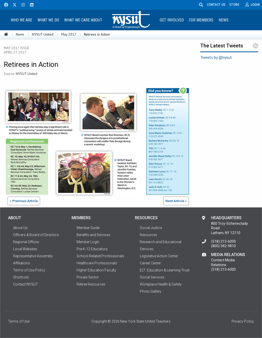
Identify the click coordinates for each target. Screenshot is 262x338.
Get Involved (172, 20)
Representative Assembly (33, 256)
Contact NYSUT (25, 284)
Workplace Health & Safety (161, 284)
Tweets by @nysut (216, 57)
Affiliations (21, 263)
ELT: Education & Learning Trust (164, 270)
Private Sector (88, 277)
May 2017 (68, 34)
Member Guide (88, 228)
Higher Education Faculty (96, 270)
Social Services (152, 277)
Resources (148, 235)
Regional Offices (26, 242)
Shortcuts (21, 277)
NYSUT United (42, 34)
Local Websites (25, 249)
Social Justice (151, 228)
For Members (201, 20)
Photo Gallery (150, 291)
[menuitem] (21, 20)
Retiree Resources (91, 284)
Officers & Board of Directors (36, 235)
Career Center (150, 263)
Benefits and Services (93, 235)
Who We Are (21, 20)
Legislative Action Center (159, 256)
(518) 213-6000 (223, 241)
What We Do (48, 20)
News (223, 20)
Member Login (88, 242)
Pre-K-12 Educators (92, 249)
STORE (234, 5)
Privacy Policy (243, 321)
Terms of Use (18, 321)
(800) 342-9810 (223, 246)
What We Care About (83, 20)
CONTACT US (216, 5)
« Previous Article (24, 201)
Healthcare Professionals (97, 263)
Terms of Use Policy (29, 270)
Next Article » (176, 201)
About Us (20, 228)
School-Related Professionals (100, 256)
